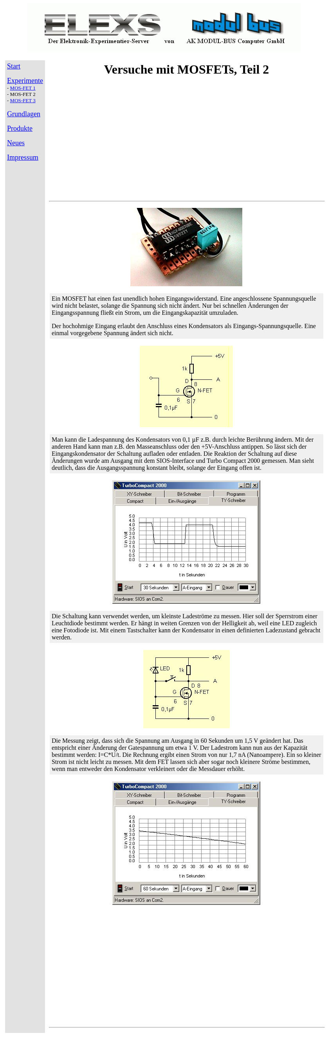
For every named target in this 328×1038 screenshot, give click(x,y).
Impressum (22, 157)
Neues (16, 143)
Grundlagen (23, 114)
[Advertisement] (186, 140)
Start (13, 66)
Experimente (25, 81)
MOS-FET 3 (23, 100)
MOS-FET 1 (23, 88)
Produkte (19, 128)
